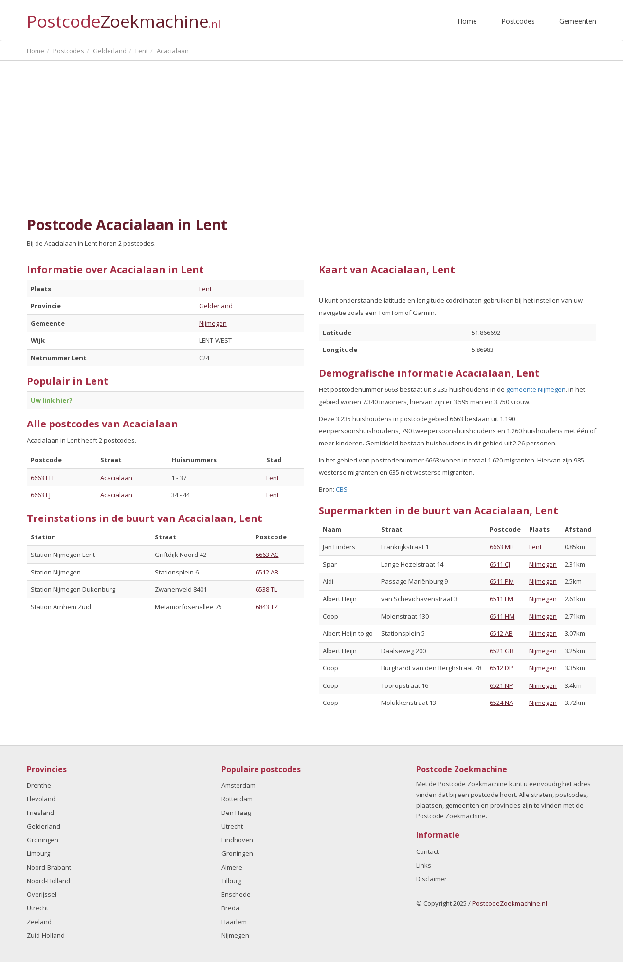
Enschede (236, 894)
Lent (205, 288)
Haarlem (234, 921)
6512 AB (267, 572)
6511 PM (502, 581)
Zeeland (39, 921)
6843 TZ (267, 606)
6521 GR (501, 651)
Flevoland (41, 799)
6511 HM (502, 616)
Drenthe (39, 785)
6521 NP (501, 685)
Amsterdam (238, 785)
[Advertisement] (311, 139)
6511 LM (501, 598)
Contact (427, 851)
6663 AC (267, 554)
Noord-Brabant (49, 867)
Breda (230, 908)
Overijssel (41, 894)
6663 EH (42, 477)
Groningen (42, 839)
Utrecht (37, 908)
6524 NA (501, 702)
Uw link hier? (52, 400)
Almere (231, 867)
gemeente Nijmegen (536, 389)
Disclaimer (431, 878)
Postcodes (518, 21)
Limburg (38, 853)
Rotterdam (237, 799)
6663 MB (502, 546)
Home (467, 21)
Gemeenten (577, 21)
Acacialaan (116, 477)
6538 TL (266, 589)
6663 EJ (41, 494)
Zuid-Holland (46, 935)
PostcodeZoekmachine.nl (509, 903)
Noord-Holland (48, 880)
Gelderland (216, 305)
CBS (342, 489)
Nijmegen (213, 323)
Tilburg (231, 880)
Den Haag (236, 812)
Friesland (40, 812)
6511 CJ (500, 564)
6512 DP (501, 668)
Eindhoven (237, 839)
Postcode (123, 17)
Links (423, 865)
